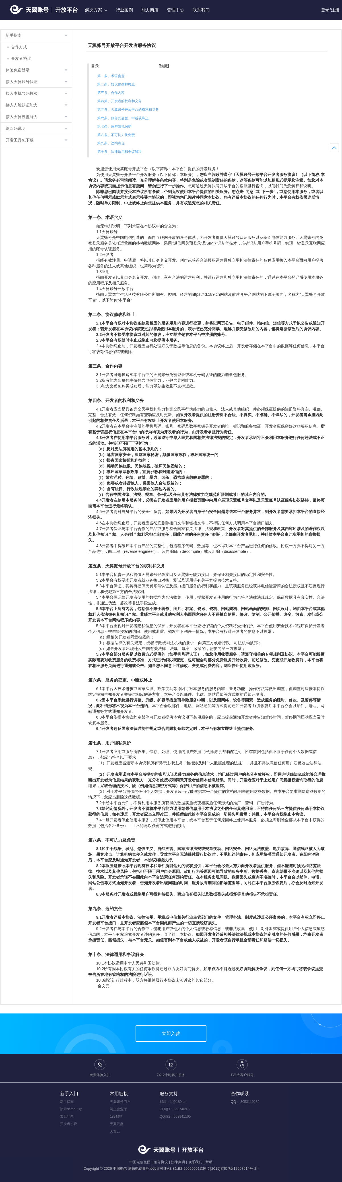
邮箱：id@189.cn (173, 1102)
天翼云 (115, 1131)
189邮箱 (116, 1117)
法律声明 (178, 1162)
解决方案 (96, 9)
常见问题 (67, 1117)
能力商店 (149, 9)
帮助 (209, 1162)
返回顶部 (334, 147)
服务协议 (161, 1162)
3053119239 (249, 1102)
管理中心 (175, 9)
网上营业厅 (118, 1109)
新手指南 (67, 1102)
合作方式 (17, 47)
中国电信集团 (140, 1162)
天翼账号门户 (120, 1102)
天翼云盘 (116, 1124)
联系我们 (201, 9)
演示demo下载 (71, 1109)
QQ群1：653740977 (175, 1109)
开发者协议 (19, 58)
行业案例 (124, 9)
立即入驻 (171, 1033)
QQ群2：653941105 (175, 1117)
